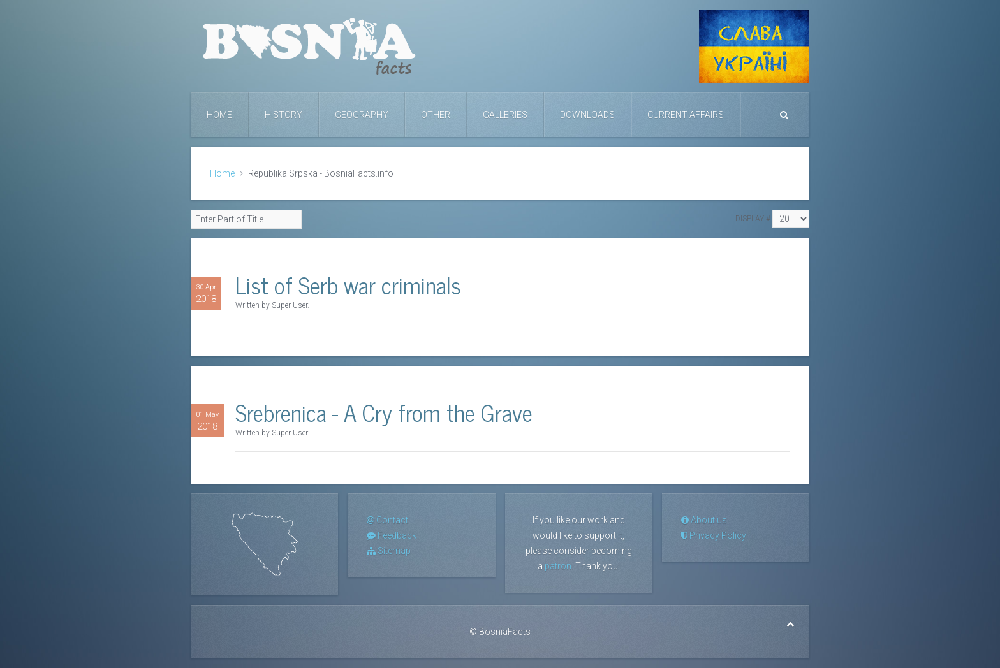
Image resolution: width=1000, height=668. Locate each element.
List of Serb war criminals (348, 284)
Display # (752, 218)
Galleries (505, 115)
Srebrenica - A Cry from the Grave (384, 412)
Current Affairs (685, 115)
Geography (361, 115)
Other (435, 115)
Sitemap (389, 551)
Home (219, 115)
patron (558, 566)
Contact (387, 520)
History (283, 115)
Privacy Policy (713, 535)
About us (704, 520)
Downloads (587, 115)
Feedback (391, 535)
